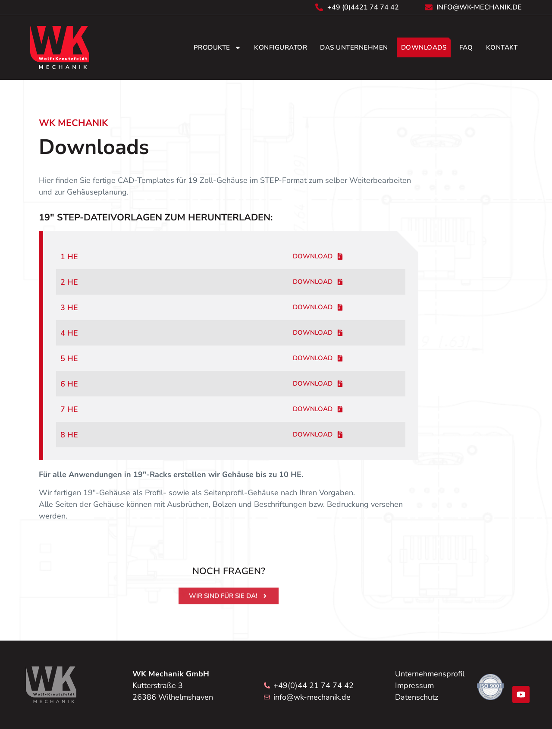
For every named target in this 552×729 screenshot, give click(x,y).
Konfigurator (280, 47)
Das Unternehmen (354, 47)
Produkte (217, 47)
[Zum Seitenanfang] (51, 684)
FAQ (466, 47)
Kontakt (502, 47)
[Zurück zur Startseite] (60, 47)
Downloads (424, 47)
